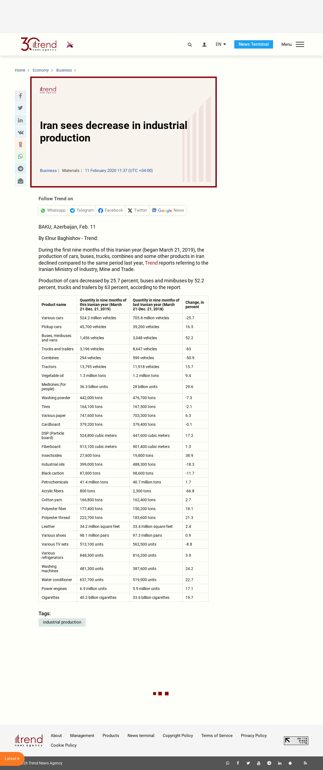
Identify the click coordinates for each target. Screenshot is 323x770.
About (56, 735)
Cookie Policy (64, 745)
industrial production (62, 622)
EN (218, 44)
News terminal (141, 735)
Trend (151, 263)
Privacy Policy (254, 735)
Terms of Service (217, 735)
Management (82, 735)
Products (111, 735)
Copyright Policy (178, 735)
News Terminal (254, 44)
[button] (20, 96)
